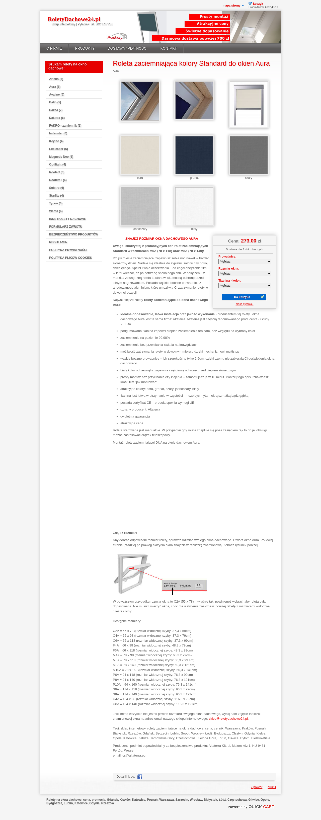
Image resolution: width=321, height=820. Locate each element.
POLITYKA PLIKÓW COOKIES (70, 258)
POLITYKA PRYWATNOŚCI (68, 250)
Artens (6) (56, 79)
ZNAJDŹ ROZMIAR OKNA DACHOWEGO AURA (161, 238)
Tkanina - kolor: (229, 280)
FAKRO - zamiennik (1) (65, 125)
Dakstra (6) (57, 118)
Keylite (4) (56, 141)
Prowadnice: (227, 256)
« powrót (256, 787)
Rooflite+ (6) (58, 180)
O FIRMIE (54, 48)
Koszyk (258, 4)
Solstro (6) (56, 188)
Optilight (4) (57, 164)
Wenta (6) (56, 211)
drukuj (272, 787)
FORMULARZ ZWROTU (65, 226)
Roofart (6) (56, 172)
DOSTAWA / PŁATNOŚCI (127, 48)
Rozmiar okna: (228, 268)
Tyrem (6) (55, 203)
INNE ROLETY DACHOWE (67, 219)
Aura (116, 70)
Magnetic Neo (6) (61, 156)
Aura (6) (54, 87)
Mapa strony (231, 5)
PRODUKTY (85, 48)
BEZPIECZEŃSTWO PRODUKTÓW (73, 234)
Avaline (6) (56, 94)
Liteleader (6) (58, 149)
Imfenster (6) (58, 133)
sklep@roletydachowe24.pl (228, 718)
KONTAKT (168, 48)
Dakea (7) (55, 110)
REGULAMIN (58, 242)
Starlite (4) (56, 195)
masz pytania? (245, 303)
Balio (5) (55, 102)
